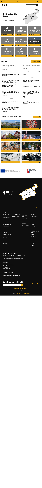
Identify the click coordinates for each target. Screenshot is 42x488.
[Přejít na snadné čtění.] (1, 1)
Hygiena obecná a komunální (25, 216)
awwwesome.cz (26, 293)
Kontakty (4, 212)
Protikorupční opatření (7, 234)
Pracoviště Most (15, 212)
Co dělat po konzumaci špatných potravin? (35, 232)
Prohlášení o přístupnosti (5, 237)
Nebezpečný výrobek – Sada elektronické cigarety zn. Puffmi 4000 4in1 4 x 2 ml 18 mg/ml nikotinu (10, 92)
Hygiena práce (24, 218)
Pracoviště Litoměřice (16, 216)
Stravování (33, 243)
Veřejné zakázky (34, 236)
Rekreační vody (33, 216)
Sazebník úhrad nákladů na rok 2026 (34, 222)
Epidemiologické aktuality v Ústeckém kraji (34, 240)
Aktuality (4, 209)
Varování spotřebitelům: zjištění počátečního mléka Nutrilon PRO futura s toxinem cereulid (10, 67)
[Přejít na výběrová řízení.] (37, 1)
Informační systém (6, 219)
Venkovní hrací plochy (35, 218)
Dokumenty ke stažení (7, 224)
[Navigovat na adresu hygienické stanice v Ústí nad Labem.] (8, 265)
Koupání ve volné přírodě (6, 215)
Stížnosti (32, 224)
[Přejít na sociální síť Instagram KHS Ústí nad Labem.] (24, 1)
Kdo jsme (32, 212)
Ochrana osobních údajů (6, 227)
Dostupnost (5, 243)
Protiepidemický (24, 223)
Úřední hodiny (33, 228)
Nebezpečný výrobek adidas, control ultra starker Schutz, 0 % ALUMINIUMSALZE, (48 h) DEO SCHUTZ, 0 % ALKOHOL (10, 108)
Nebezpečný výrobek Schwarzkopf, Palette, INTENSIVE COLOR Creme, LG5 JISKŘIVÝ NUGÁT (31, 102)
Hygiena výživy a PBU (25, 220)
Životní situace (33, 226)
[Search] (37, 5)
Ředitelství (23, 209)
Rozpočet (32, 245)
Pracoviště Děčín (15, 209)
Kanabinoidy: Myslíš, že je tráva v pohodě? (31, 86)
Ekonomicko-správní (25, 225)
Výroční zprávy (5, 232)
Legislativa (33, 214)
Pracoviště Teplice (15, 221)
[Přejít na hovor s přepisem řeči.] (4, 1)
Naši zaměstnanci (34, 209)
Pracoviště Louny (15, 218)
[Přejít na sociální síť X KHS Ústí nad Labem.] (21, 1)
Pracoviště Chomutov (16, 214)
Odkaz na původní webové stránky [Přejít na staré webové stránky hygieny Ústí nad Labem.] (21, 288)
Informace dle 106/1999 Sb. (5, 241)
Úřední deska (5, 229)
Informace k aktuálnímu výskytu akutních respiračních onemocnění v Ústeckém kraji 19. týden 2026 (10, 74)
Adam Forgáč (19, 293)
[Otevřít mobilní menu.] (40, 5)
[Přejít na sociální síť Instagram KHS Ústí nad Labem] (38, 283)
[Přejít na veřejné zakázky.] (40, 1)
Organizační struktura (6, 217)
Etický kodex (33, 234)
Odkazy (4, 222)
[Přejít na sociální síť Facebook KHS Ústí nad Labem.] (18, 1)
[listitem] (22, 194)
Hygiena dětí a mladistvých (24, 213)
